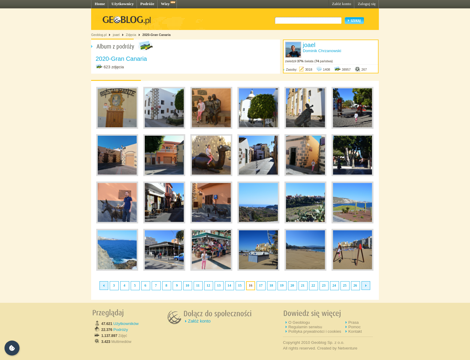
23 (324, 285)
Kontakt (355, 331)
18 (271, 285)
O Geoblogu (299, 322)
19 (282, 285)
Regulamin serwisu (305, 327)
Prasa (353, 322)
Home (100, 3)
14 (229, 285)
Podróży (120, 329)
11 (197, 285)
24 (334, 285)
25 (345, 285)
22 (313, 285)
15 (240, 285)
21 (303, 285)
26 (355, 285)
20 (292, 285)
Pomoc (354, 327)
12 (208, 285)
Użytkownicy (123, 3)
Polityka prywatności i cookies (314, 331)
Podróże (147, 3)
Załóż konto (341, 3)
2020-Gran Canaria (156, 35)
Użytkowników (125, 323)
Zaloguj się (367, 3)
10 (187, 285)
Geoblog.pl (99, 35)
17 (261, 285)
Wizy (165, 3)
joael (116, 35)
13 (219, 285)
